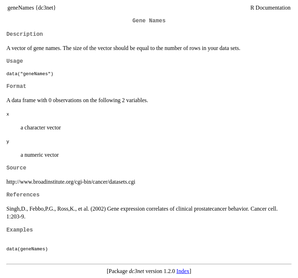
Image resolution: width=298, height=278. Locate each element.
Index (182, 271)
